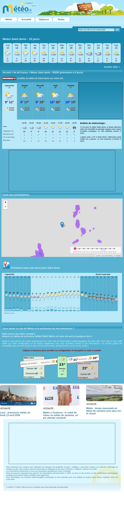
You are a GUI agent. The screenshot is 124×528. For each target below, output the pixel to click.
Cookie (18, 487)
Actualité (26, 19)
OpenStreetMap (107, 256)
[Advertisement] (62, 170)
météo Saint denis (45, 336)
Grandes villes (112, 68)
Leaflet (98, 256)
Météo (8, 19)
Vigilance (44, 19)
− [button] (5, 207)
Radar (61, 19)
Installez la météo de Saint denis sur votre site (40, 78)
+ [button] (5, 202)
